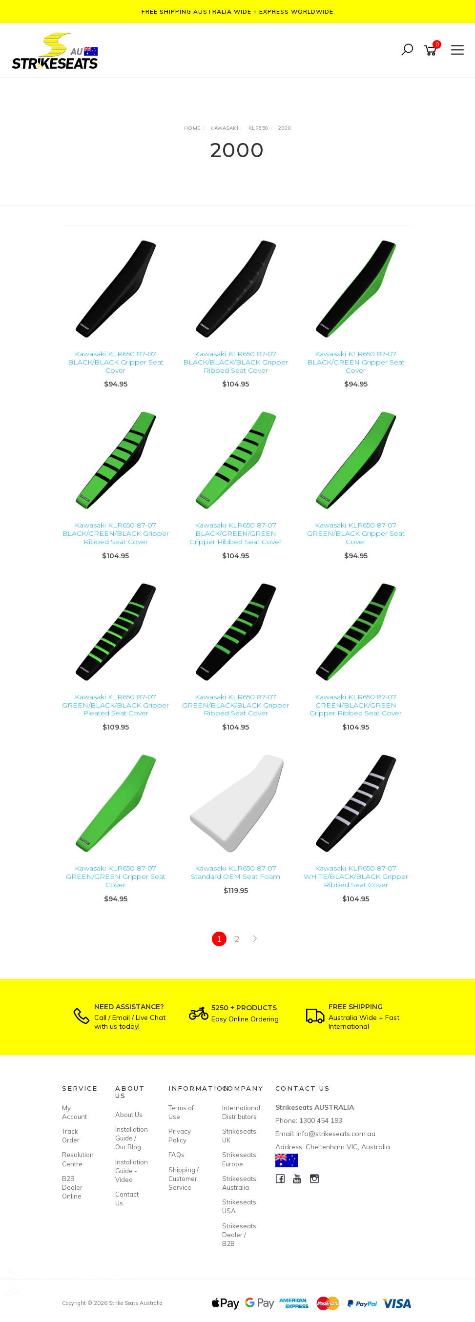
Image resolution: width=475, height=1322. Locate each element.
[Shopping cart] (432, 50)
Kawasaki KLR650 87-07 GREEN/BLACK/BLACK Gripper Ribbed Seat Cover (235, 705)
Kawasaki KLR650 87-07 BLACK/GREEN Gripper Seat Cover (356, 362)
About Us (129, 1115)
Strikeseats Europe (237, 1159)
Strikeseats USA (237, 1206)
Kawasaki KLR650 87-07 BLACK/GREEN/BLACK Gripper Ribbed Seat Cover (115, 533)
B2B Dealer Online (72, 1187)
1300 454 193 (320, 1120)
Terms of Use (181, 1112)
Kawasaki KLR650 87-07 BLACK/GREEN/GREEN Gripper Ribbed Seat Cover (235, 533)
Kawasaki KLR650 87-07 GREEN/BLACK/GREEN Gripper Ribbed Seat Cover (356, 705)
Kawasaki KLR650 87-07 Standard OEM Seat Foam (235, 872)
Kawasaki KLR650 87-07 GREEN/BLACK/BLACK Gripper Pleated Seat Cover (115, 705)
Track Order (71, 1135)
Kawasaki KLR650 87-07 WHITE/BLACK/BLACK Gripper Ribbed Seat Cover (356, 876)
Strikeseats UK (237, 1135)
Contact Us (127, 1198)
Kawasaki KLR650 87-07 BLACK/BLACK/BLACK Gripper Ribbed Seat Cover (235, 362)
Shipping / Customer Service (183, 1178)
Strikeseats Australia (237, 1183)
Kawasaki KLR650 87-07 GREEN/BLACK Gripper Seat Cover (356, 533)
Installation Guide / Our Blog (130, 1138)
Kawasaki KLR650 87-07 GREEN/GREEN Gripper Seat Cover (115, 876)
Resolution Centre (77, 1159)
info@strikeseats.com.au (335, 1133)
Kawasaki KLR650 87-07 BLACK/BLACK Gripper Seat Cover (116, 362)
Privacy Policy (179, 1135)
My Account (74, 1112)
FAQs (176, 1155)
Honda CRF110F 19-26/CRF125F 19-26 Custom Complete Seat (92, 1281)
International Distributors (237, 1112)
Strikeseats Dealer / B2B (237, 1234)
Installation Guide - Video (130, 1170)
